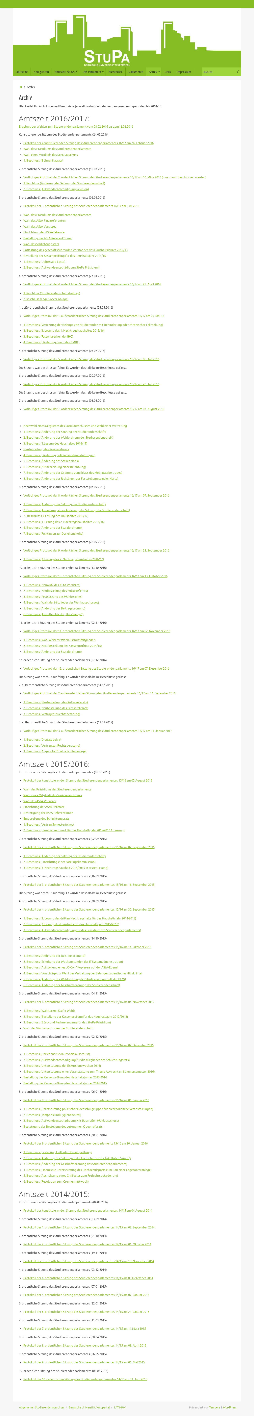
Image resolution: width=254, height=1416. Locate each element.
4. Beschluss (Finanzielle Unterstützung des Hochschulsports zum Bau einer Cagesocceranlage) (87, 1170)
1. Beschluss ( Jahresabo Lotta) (44, 262)
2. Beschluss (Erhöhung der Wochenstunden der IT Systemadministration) (73, 962)
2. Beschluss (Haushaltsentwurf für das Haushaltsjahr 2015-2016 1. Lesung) (74, 830)
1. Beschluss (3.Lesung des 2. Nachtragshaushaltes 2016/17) (63, 559)
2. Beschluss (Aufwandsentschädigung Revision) (56, 189)
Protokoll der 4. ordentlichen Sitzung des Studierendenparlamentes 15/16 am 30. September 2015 (89, 910)
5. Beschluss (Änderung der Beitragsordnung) (54, 608)
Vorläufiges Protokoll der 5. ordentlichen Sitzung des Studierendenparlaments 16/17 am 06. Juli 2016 (91, 359)
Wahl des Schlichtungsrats (41, 244)
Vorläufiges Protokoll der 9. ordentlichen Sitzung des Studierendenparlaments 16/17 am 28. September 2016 (96, 551)
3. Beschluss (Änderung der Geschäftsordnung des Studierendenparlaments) (75, 1164)
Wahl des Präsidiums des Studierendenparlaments (57, 149)
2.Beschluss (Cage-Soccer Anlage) (45, 299)
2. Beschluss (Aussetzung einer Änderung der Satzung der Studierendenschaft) (76, 510)
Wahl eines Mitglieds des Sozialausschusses (52, 795)
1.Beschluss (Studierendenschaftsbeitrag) (51, 293)
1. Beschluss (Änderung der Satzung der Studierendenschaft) (64, 432)
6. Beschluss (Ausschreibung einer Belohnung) (54, 467)
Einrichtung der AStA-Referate (43, 232)
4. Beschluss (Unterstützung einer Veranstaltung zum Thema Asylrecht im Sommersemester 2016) (89, 1072)
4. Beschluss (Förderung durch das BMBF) (51, 342)
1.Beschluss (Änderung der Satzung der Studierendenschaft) (64, 183)
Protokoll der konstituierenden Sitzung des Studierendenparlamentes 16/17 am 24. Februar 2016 (88, 143)
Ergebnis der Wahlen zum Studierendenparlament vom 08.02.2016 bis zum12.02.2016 (76, 127)
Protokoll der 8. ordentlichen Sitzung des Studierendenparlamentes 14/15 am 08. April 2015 (84, 1346)
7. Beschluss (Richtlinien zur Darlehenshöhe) (53, 534)
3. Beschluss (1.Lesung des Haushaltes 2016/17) (55, 444)
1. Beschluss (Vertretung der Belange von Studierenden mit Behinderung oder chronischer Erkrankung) (93, 325)
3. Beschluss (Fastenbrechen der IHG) (48, 337)
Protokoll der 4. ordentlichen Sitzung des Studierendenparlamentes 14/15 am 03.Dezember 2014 (88, 1278)
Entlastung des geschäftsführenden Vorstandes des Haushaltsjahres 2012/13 (75, 250)
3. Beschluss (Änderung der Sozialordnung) (52, 652)
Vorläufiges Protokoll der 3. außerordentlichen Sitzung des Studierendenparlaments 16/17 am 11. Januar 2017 (97, 731)
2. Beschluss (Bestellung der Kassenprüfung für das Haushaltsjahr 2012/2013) (75, 1017)
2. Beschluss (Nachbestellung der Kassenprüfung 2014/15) (62, 646)
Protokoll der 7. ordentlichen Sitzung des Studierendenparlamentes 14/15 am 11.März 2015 (84, 1329)
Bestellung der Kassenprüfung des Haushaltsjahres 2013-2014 (65, 1077)
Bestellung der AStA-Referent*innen (47, 238)
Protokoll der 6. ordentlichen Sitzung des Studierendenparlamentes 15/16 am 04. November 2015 (88, 1002)
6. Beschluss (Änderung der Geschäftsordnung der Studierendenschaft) (71, 985)
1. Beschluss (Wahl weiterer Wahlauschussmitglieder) (59, 640)
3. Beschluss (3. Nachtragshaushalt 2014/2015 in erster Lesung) (65, 868)
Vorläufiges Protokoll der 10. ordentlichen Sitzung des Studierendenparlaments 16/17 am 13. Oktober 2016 (95, 576)
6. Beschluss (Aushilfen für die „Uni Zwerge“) (53, 614)
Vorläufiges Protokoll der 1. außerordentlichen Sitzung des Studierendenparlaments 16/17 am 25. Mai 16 (93, 316)
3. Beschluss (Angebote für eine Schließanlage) (55, 751)
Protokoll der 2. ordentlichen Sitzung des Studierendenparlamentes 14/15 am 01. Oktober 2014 (87, 1244)
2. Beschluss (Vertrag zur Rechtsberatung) (51, 746)
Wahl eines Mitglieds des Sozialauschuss (50, 155)
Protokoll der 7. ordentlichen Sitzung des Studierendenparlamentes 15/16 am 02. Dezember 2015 (88, 1045)
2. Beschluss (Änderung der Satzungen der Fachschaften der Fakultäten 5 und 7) (77, 1158)
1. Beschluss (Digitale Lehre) (42, 740)
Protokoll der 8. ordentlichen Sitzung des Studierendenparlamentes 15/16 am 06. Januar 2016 (86, 1100)
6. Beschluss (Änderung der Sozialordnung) (52, 528)
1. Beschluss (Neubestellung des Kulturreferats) (55, 702)
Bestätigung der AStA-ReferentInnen (48, 813)
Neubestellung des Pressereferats (46, 449)
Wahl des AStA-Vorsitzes (39, 801)
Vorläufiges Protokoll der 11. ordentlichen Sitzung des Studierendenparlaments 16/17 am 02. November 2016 (96, 631)
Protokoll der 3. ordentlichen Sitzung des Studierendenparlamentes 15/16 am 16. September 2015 (89, 885)
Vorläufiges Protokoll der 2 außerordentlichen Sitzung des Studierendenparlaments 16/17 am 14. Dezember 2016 (99, 693)
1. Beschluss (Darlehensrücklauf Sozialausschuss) (56, 1054)
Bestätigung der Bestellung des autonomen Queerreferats (63, 1127)
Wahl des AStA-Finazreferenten (44, 221)
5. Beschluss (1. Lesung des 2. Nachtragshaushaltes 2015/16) (64, 522)
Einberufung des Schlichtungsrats (46, 819)
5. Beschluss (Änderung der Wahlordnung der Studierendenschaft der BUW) (74, 979)
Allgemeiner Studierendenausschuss (41, 1407)
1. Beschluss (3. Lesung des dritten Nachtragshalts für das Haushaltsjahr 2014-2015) (79, 918)
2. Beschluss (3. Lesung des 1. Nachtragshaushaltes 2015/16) (64, 331)
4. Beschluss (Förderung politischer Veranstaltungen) (59, 455)
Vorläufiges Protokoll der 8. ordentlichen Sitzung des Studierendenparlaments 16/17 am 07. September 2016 (96, 496)
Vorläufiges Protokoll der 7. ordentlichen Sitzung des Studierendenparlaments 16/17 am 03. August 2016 (93, 409)
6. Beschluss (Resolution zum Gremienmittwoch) (56, 1182)
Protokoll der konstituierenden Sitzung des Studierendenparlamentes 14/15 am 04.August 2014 (87, 1211)
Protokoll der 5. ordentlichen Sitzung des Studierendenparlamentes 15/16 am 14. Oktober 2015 (87, 947)
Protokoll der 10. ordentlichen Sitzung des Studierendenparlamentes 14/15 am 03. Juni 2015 (85, 1379)
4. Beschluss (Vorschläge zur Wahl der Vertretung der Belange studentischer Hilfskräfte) (82, 973)
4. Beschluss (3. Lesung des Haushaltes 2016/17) (56, 516)
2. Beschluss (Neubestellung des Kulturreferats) (55, 591)
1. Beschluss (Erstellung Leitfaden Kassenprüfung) (57, 1152)
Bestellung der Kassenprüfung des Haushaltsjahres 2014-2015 (65, 1083)
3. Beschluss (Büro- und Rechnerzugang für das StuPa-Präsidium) (67, 1022)
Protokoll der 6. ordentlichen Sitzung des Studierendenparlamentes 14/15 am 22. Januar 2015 (86, 1312)
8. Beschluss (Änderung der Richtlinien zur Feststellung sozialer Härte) (70, 479)
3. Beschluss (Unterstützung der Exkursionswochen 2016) (62, 1066)
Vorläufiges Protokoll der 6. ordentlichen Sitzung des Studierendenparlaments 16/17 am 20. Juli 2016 (91, 384)
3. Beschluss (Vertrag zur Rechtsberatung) (51, 714)
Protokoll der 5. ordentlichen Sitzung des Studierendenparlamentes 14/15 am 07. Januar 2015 (86, 1295)
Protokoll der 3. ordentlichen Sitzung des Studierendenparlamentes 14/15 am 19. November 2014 (88, 1261)
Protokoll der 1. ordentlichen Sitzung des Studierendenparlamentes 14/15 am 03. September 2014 (89, 1227)
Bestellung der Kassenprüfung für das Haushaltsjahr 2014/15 (64, 256)
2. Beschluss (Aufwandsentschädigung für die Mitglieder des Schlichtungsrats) (76, 1060)
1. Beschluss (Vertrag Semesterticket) (48, 825)
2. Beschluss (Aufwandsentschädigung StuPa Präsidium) (61, 268)
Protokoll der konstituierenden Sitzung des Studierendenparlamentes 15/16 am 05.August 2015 (87, 781)
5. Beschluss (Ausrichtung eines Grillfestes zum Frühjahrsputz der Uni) (70, 1176)
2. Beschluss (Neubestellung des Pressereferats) (55, 708)
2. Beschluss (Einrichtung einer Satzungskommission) (59, 862)
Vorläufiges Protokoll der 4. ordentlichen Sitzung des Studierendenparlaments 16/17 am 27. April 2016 (92, 284)
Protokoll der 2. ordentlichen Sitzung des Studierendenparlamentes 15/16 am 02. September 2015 (89, 847)
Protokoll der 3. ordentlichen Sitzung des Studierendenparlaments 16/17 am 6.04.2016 (81, 206)
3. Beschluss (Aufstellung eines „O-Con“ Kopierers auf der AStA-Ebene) (70, 967)
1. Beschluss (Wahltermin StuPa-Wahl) (49, 1011)
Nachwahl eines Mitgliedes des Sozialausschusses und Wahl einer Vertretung (75, 426)
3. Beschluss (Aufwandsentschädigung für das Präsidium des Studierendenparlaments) (82, 930)
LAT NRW (120, 1407)
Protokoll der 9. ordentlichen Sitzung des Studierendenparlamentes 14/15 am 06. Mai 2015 (84, 1362)
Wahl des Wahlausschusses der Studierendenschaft (58, 1028)
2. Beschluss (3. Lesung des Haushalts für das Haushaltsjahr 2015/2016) (71, 924)
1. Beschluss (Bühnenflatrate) (43, 161)
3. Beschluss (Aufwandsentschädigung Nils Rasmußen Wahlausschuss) (71, 1121)
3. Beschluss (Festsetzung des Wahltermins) (53, 597)
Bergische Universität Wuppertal (89, 1407)
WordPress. (230, 1407)
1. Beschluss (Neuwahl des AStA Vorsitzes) (51, 585)
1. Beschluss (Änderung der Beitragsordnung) (54, 956)
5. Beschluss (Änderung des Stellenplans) (51, 461)
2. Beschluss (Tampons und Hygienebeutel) (52, 1115)
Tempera (214, 1407)
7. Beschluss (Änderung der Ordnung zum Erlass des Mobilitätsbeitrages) (72, 473)
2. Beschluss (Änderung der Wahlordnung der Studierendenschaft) (68, 438)
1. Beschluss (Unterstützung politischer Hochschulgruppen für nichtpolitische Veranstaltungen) (88, 1109)
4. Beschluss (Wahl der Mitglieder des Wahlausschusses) (61, 603)
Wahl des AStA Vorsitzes (39, 227)
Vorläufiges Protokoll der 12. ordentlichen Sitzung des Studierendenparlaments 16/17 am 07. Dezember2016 (96, 669)
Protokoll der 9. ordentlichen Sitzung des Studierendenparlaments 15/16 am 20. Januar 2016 (85, 1144)
